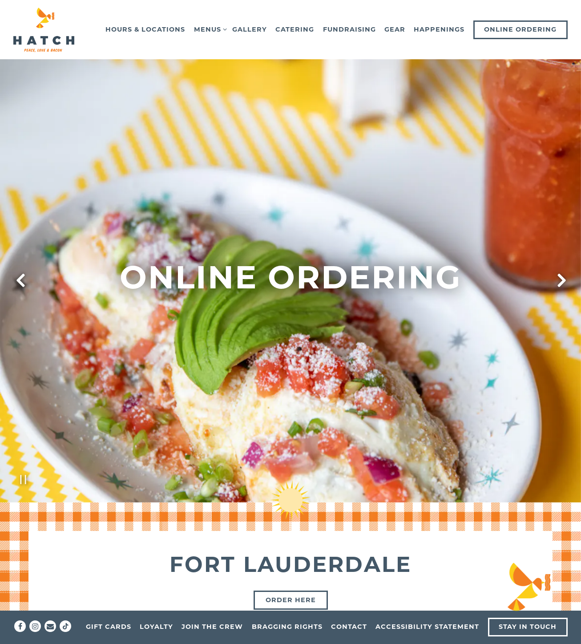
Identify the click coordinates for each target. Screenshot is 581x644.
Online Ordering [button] (520, 29)
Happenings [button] (439, 29)
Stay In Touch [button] (528, 627)
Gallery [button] (249, 29)
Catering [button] (294, 29)
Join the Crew (212, 627)
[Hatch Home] (44, 29)
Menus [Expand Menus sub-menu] (209, 28)
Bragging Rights (287, 627)
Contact (349, 627)
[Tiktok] (65, 626)
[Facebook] (20, 626)
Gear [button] (394, 29)
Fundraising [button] (349, 29)
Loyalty (156, 627)
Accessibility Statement (427, 627)
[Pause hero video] (23, 435)
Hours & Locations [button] (145, 29)
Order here (291, 555)
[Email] (50, 626)
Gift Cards (108, 627)
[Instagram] (35, 626)
